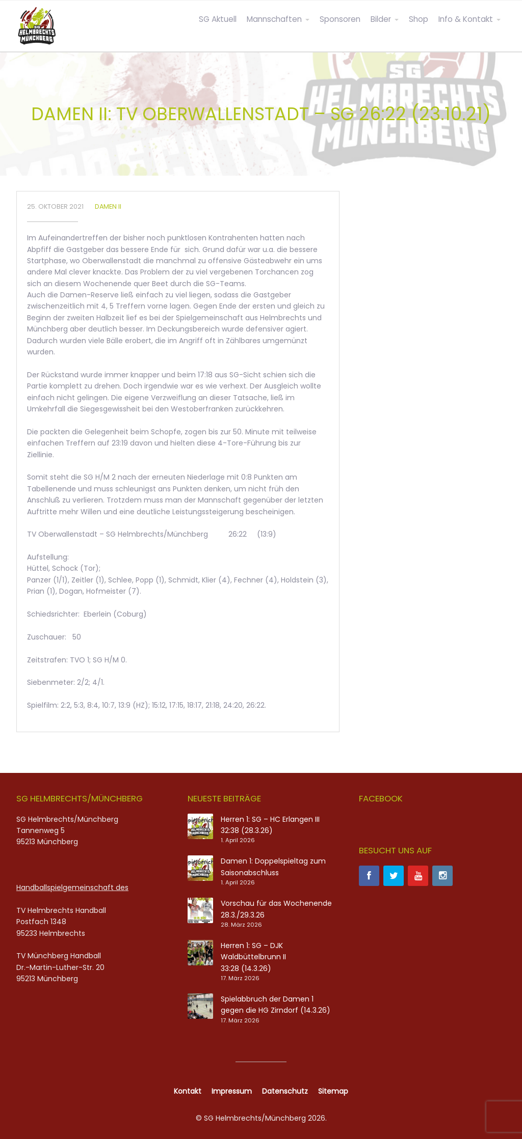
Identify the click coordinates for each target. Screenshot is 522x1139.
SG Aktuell (218, 19)
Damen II (108, 206)
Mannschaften (274, 19)
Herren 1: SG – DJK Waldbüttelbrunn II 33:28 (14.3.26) (253, 957)
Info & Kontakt (465, 19)
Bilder (381, 19)
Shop (418, 19)
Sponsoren (340, 19)
